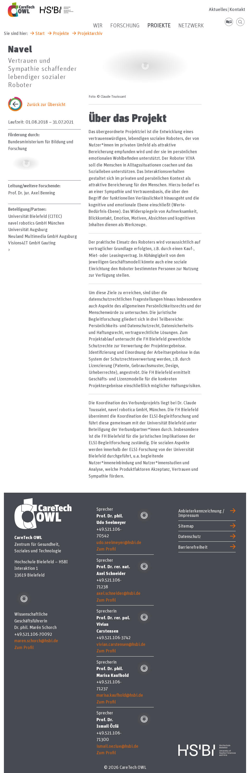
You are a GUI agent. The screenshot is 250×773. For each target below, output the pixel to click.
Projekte (158, 26)
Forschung (124, 26)
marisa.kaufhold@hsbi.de (119, 695)
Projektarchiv (89, 33)
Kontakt (237, 9)
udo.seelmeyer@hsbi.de (118, 542)
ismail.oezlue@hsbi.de (117, 746)
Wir (97, 26)
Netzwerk (191, 26)
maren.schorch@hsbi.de (36, 640)
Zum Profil (24, 647)
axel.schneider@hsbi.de (118, 593)
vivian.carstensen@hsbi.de (120, 644)
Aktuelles (218, 9)
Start (40, 33)
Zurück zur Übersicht (46, 104)
